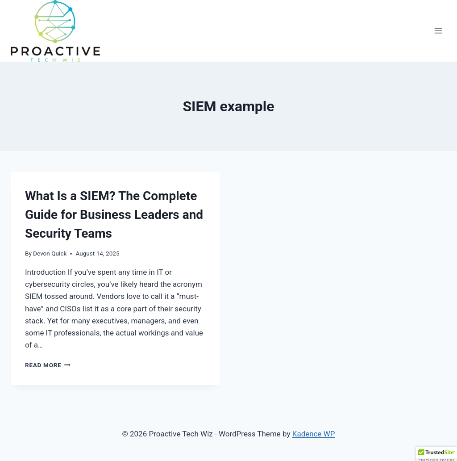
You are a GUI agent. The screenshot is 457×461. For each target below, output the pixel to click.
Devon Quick (49, 253)
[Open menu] (438, 31)
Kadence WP (313, 433)
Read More (48, 365)
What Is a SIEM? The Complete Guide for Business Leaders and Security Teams (114, 215)
